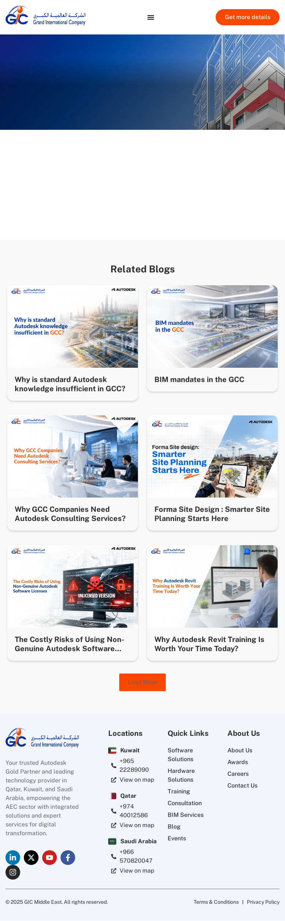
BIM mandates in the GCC (199, 379)
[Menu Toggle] (150, 17)
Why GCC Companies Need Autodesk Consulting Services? (70, 514)
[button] (142, 682)
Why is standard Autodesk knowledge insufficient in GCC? (70, 384)
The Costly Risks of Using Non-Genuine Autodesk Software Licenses (69, 648)
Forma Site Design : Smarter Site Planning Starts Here (212, 514)
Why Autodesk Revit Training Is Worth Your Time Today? (209, 644)
